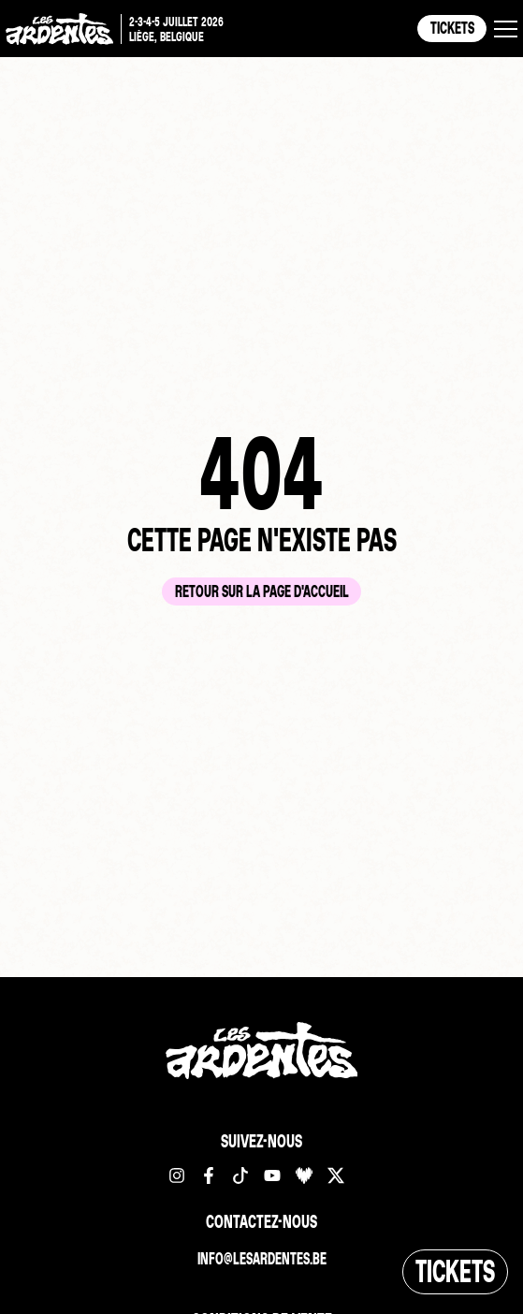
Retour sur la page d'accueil (262, 591)
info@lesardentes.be (262, 1258)
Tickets (452, 27)
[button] (505, 29)
